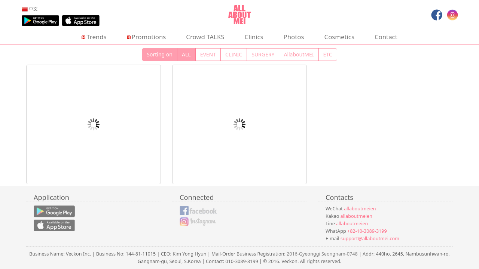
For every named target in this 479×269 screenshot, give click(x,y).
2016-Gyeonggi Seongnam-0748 (322, 254)
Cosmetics (339, 37)
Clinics (254, 37)
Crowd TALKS (205, 37)
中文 (30, 9)
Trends (94, 37)
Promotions (146, 37)
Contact (386, 37)
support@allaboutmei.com (370, 238)
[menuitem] (30, 8)
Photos (294, 37)
